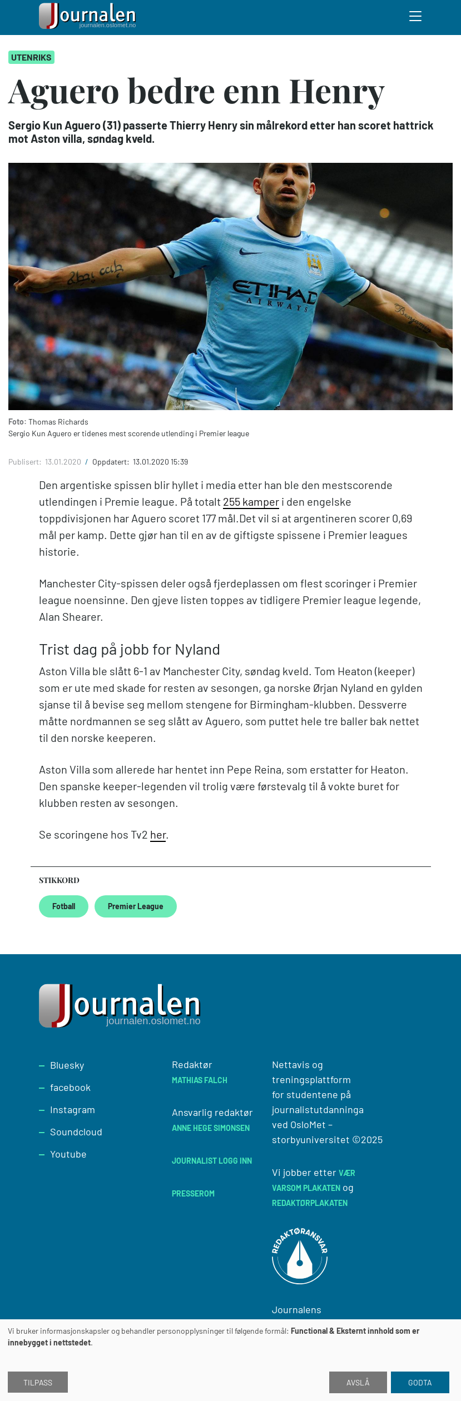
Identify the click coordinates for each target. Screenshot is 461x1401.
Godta (420, 1382)
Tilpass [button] (37, 1382)
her (158, 834)
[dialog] (230, 1360)
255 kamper (251, 501)
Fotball (63, 906)
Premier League (135, 906)
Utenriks (31, 57)
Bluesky (67, 1065)
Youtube (68, 1154)
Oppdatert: (111, 461)
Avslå (358, 1382)
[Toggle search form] (416, 17)
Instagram (72, 1109)
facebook (70, 1087)
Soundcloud (76, 1131)
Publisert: (25, 461)
